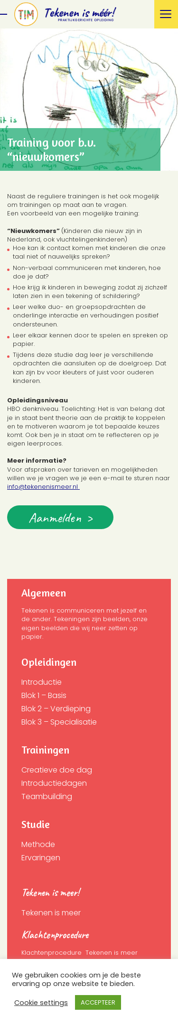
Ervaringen (40, 857)
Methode (38, 844)
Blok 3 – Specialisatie (59, 722)
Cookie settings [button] (41, 1002)
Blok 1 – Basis (43, 695)
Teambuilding (46, 796)
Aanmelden (54, 517)
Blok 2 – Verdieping (56, 708)
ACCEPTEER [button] (98, 1002)
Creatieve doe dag (56, 769)
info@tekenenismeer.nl (43, 486)
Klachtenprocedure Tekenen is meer (79, 952)
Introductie (41, 682)
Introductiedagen (54, 783)
